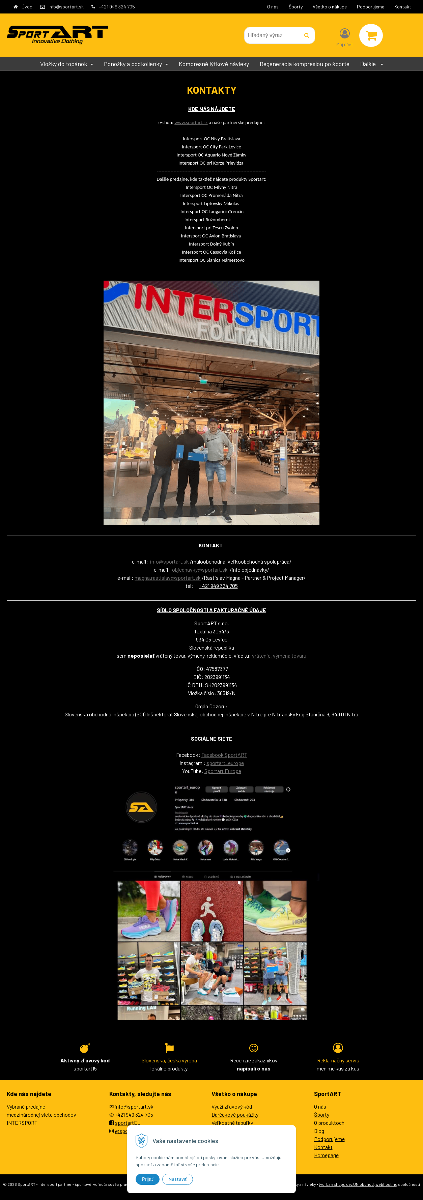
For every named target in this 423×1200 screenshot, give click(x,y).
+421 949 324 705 (117, 6)
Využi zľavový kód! (233, 1106)
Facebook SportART (224, 754)
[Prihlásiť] (344, 37)
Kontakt (402, 6)
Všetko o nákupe (330, 6)
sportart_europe (225, 763)
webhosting (386, 1184)
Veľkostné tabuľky (232, 1122)
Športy (296, 6)
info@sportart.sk (66, 6)
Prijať (147, 1179)
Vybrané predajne (26, 1106)
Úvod (27, 6)
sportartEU (128, 1122)
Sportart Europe (222, 771)
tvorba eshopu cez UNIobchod (346, 1184)
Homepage (326, 1155)
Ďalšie (371, 63)
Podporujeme (370, 6)
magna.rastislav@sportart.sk (168, 577)
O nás (273, 6)
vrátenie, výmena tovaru (279, 655)
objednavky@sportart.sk (200, 569)
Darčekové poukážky (235, 1114)
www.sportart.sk (190, 122)
